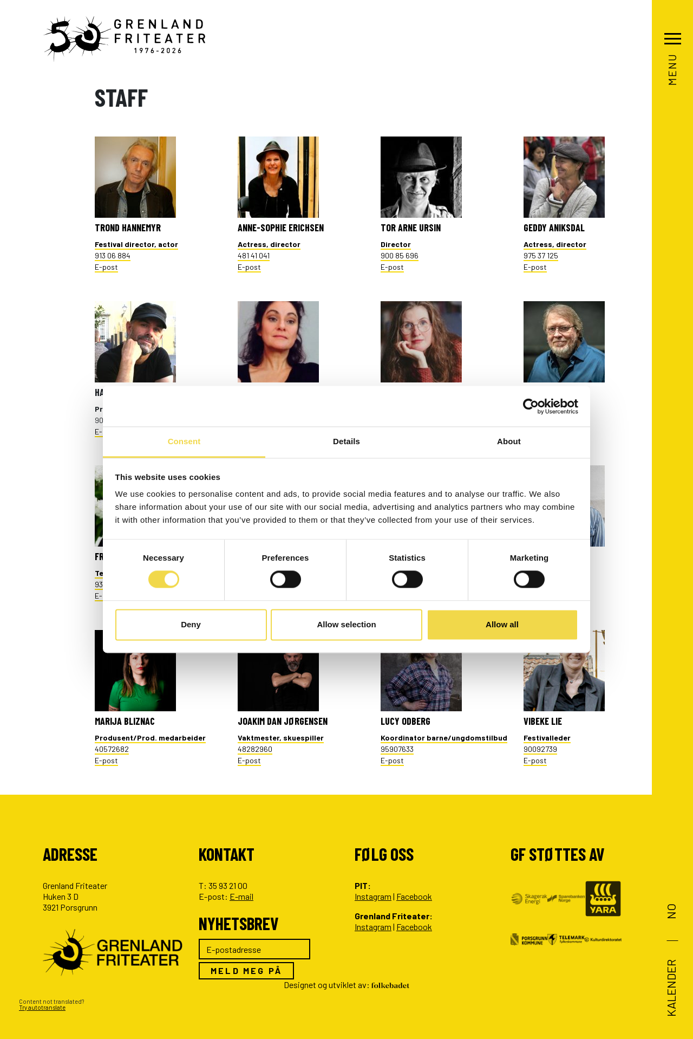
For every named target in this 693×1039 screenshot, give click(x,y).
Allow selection (346, 624)
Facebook (414, 896)
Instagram (373, 896)
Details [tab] (346, 441)
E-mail (241, 896)
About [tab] (509, 441)
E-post (106, 266)
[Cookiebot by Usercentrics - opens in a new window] (530, 406)
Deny (191, 624)
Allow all (502, 624)
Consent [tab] (184, 441)
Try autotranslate (42, 1007)
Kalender (671, 988)
